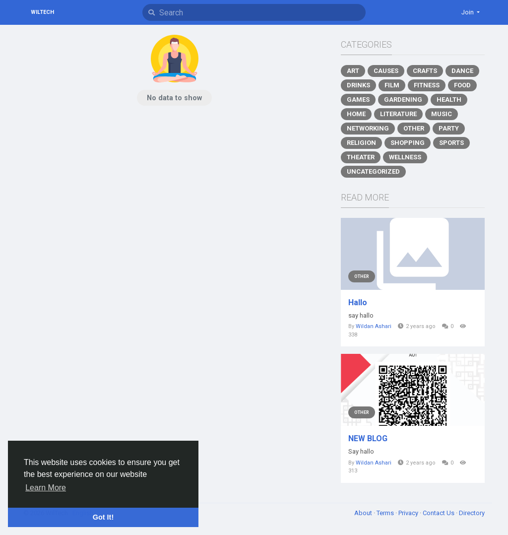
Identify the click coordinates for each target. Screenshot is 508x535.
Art (353, 70)
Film (391, 85)
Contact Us (439, 513)
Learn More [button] (45, 487)
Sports (451, 142)
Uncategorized (373, 171)
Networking (368, 128)
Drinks (358, 85)
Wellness (405, 157)
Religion (361, 142)
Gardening (403, 99)
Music (441, 114)
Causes (386, 70)
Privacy (409, 513)
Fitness (427, 85)
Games (358, 99)
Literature (398, 114)
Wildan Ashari (373, 326)
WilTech (42, 12)
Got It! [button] (103, 517)
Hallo (357, 302)
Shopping (407, 142)
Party (449, 128)
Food (462, 85)
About (364, 513)
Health (449, 99)
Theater (361, 157)
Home (356, 114)
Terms (386, 513)
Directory (472, 513)
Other (413, 128)
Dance (462, 70)
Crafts (425, 70)
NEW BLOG (367, 438)
